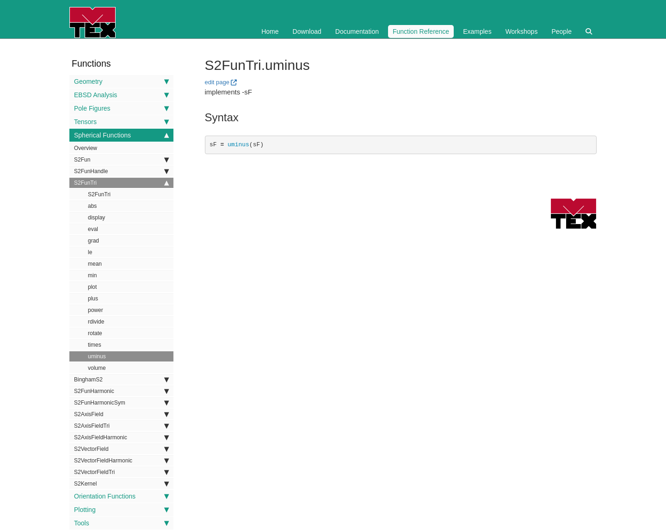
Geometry (121, 81)
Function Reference (421, 31)
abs (92, 206)
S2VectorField (121, 449)
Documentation (357, 31)
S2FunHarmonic (121, 391)
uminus (97, 356)
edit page (217, 82)
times (94, 345)
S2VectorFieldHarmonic (121, 460)
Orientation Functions (121, 496)
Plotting (121, 509)
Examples (477, 31)
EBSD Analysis (121, 95)
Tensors (121, 121)
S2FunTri (121, 183)
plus (93, 298)
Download (307, 31)
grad (93, 240)
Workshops (522, 31)
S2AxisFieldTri (121, 426)
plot (92, 287)
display (96, 217)
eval (93, 229)
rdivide (96, 321)
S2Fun (121, 160)
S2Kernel (121, 484)
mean (95, 264)
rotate (95, 333)
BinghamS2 (121, 379)
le (90, 252)
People (561, 31)
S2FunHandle (121, 171)
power (95, 310)
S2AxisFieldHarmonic (121, 437)
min (92, 275)
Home (269, 31)
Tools (121, 523)
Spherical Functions (121, 135)
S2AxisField (121, 414)
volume (97, 368)
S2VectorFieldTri (121, 472)
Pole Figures (121, 108)
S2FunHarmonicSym (121, 403)
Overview (85, 148)
